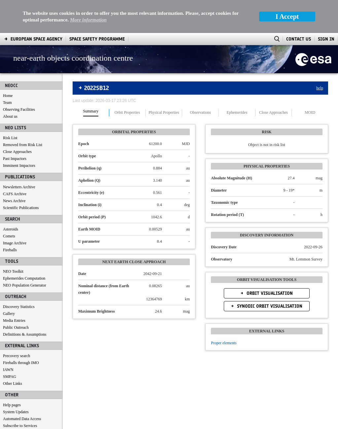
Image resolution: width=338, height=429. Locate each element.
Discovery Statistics (19, 273)
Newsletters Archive (19, 154)
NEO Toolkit (13, 238)
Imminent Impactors (19, 132)
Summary (91, 78)
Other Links (12, 350)
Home (8, 62)
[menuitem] (19, 422)
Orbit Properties (127, 79)
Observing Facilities (19, 76)
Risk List (10, 105)
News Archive (14, 168)
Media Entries (14, 287)
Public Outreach (16, 294)
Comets (9, 203)
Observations (200, 79)
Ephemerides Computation (24, 245)
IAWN (8, 336)
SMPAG (9, 343)
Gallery (9, 280)
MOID (310, 79)
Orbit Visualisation (269, 260)
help (319, 55)
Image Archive (14, 210)
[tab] (91, 79)
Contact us (11, 399)
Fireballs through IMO (21, 329)
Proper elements (224, 310)
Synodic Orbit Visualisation (269, 273)
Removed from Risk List (22, 111)
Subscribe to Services (20, 392)
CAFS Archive (14, 161)
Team (7, 69)
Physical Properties (164, 79)
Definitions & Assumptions (24, 301)
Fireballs (10, 217)
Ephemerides (236, 79)
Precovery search (16, 323)
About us (10, 83)
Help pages (12, 372)
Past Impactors (14, 125)
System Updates (16, 379)
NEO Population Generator (24, 252)
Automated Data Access (22, 385)
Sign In (326, 6)
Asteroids (10, 196)
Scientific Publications (21, 174)
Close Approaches (17, 118)
